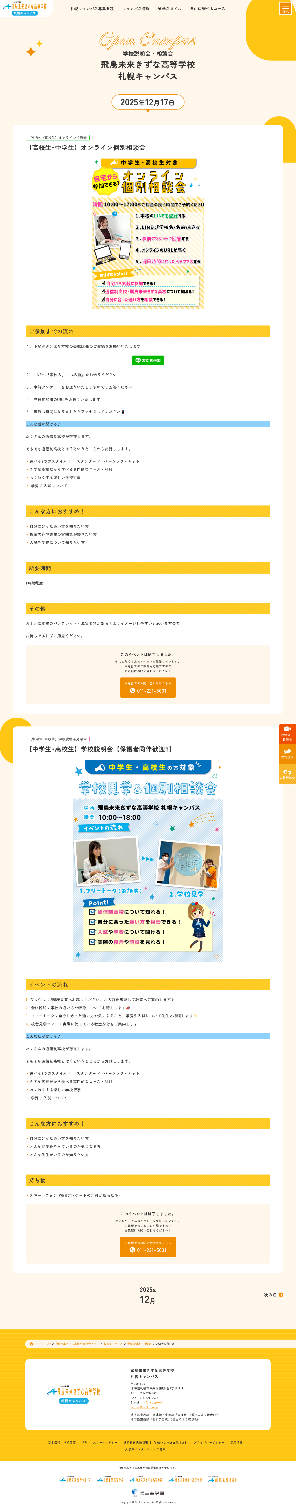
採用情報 (236, 1442)
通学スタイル (170, 8)
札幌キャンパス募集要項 (92, 8)
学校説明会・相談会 (139, 1343)
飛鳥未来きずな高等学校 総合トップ (77, 1343)
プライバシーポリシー (209, 1442)
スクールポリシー (105, 1442)
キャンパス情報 (136, 8)
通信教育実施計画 (135, 1442)
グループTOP (42, 1343)
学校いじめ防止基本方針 (171, 1442)
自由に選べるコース (208, 8)
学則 (84, 1442)
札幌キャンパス (113, 1343)
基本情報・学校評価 (62, 1442)
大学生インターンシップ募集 (145, 1449)
